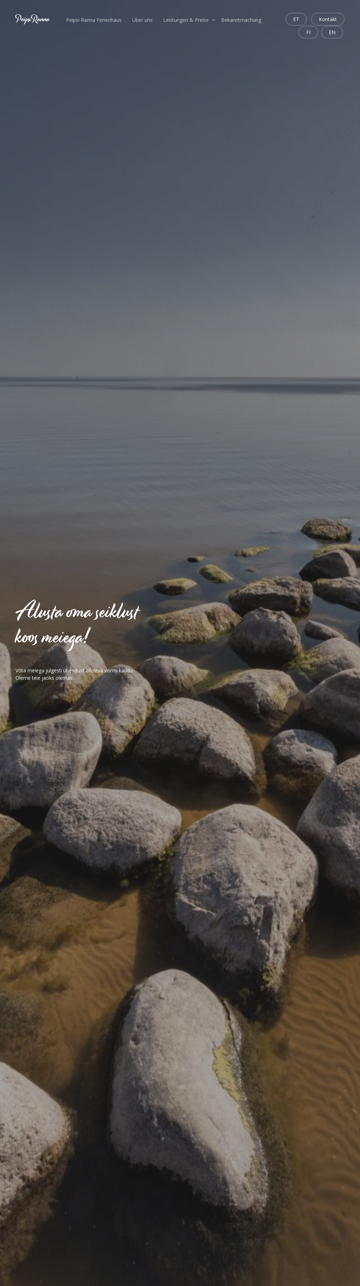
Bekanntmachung (241, 20)
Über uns (142, 20)
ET (296, 19)
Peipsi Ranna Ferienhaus (94, 20)
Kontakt (328, 19)
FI (308, 32)
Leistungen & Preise (186, 20)
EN (332, 32)
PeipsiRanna (32, 19)
